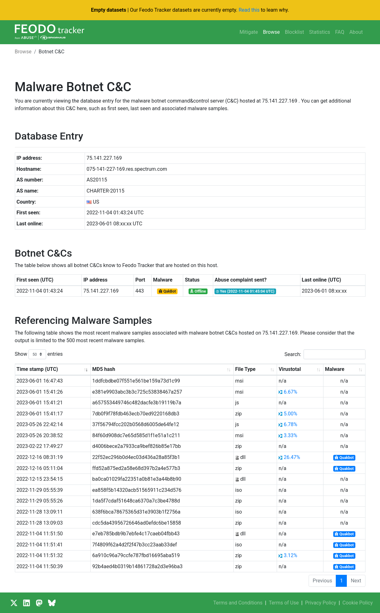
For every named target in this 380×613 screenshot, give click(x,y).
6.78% (290, 424)
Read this (248, 10)
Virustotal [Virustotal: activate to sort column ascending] (290, 369)
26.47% (292, 457)
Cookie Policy (357, 603)
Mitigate (248, 32)
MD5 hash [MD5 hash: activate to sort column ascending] (103, 369)
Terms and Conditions (237, 603)
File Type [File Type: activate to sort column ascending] (245, 369)
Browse (271, 32)
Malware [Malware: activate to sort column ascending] (334, 369)
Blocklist (294, 32)
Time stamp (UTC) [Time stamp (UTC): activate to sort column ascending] (37, 369)
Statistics (319, 32)
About (356, 32)
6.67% (290, 392)
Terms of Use (284, 603)
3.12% (290, 555)
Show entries (39, 354)
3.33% (290, 435)
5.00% (290, 414)
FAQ (339, 32)
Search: (324, 354)
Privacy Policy (320, 603)
